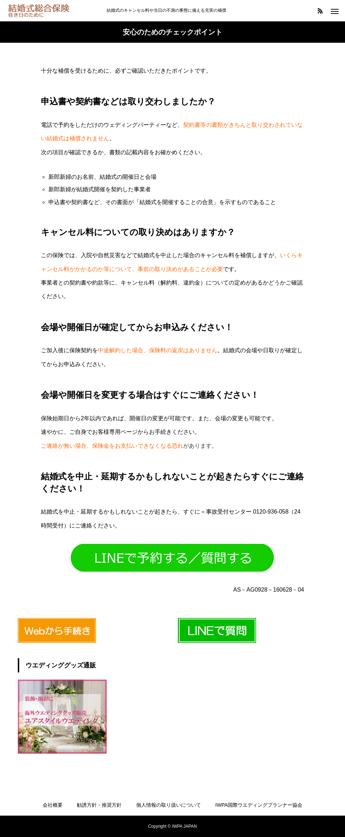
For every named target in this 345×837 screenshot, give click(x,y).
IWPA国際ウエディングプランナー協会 (258, 805)
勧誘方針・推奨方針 (99, 805)
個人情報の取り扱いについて (168, 805)
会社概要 (53, 805)
